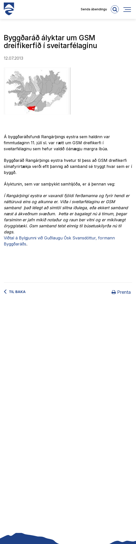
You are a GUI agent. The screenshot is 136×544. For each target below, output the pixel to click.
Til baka (17, 292)
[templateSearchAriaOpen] (115, 9)
